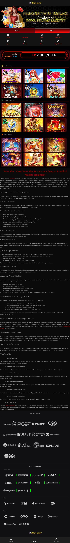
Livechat (56, 540)
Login (52, 30)
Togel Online (58, 42)
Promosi (34, 540)
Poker (41, 42)
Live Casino (58, 36)
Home (8, 36)
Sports (8, 42)
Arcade (25, 42)
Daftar (17, 30)
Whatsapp (11, 540)
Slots (41, 36)
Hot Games (25, 36)
